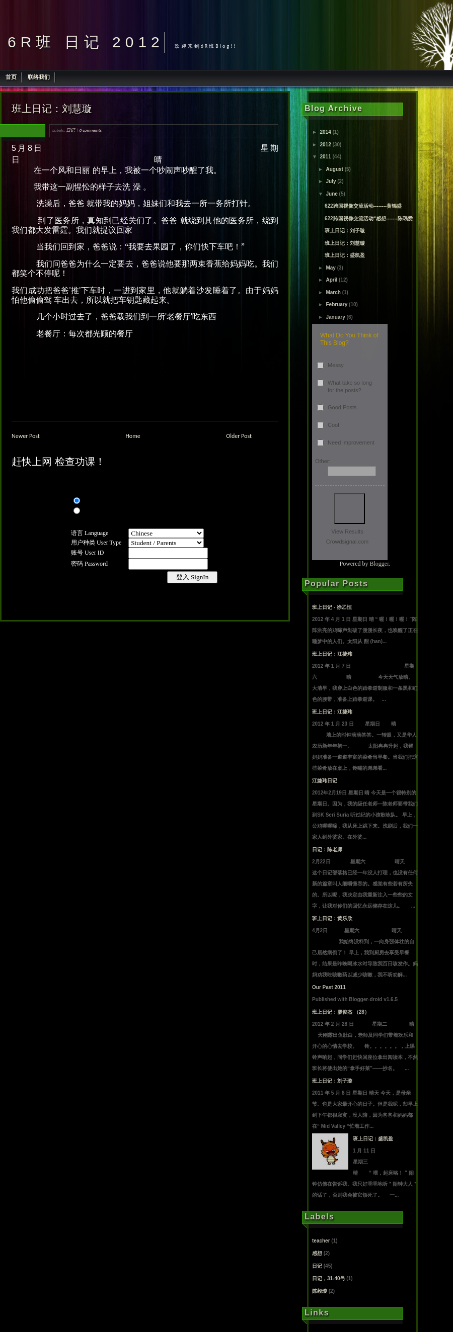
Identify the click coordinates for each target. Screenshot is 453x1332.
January (335, 317)
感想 (317, 1253)
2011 (325, 156)
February (336, 304)
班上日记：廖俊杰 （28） (340, 1012)
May (330, 268)
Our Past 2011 (329, 987)
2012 (325, 144)
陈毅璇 (319, 1291)
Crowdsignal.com (347, 542)
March (333, 292)
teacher (321, 1241)
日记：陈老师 (327, 849)
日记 (70, 130)
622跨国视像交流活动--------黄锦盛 (363, 206)
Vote (349, 508)
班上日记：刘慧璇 (52, 108)
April (331, 280)
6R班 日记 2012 (86, 42)
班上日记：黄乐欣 (332, 918)
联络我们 (39, 77)
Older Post (239, 435)
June (331, 194)
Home (132, 435)
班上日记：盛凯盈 (345, 255)
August (334, 169)
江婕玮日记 (324, 780)
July (331, 181)
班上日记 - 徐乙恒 (332, 607)
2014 (325, 132)
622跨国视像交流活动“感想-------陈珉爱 (369, 218)
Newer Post (26, 435)
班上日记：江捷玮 (332, 654)
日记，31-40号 (328, 1278)
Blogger (379, 563)
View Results (347, 531)
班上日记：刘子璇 (345, 230)
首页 (11, 77)
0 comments (91, 130)
